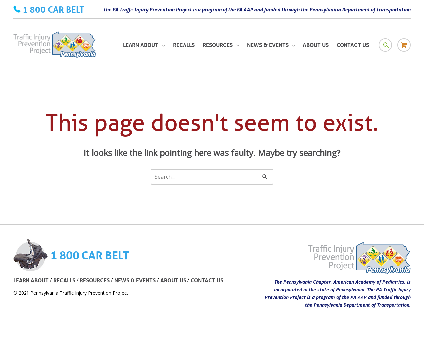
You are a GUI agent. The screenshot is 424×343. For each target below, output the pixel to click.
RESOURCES (95, 280)
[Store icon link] (404, 45)
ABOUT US (173, 280)
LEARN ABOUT (31, 280)
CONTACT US (207, 280)
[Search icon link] (385, 45)
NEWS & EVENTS (135, 280)
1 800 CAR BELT (53, 9)
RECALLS (64, 280)
